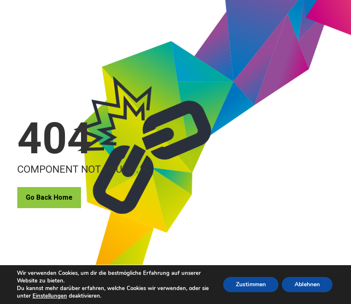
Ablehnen (307, 284)
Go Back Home (49, 197)
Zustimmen (251, 284)
